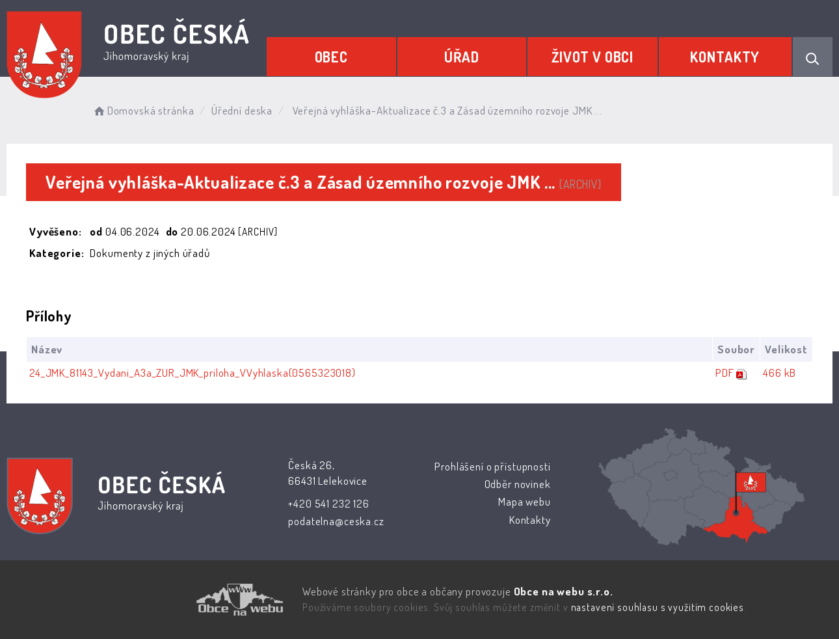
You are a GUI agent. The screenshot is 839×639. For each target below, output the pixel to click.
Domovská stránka (143, 110)
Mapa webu (524, 501)
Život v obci (592, 57)
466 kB (779, 372)
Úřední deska (242, 110)
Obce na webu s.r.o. (563, 591)
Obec (331, 57)
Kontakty (725, 57)
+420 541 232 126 (328, 503)
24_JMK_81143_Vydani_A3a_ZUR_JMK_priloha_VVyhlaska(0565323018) (192, 372)
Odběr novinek (517, 484)
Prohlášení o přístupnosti (492, 466)
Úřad (461, 57)
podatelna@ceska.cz (336, 521)
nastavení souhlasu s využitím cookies (657, 607)
